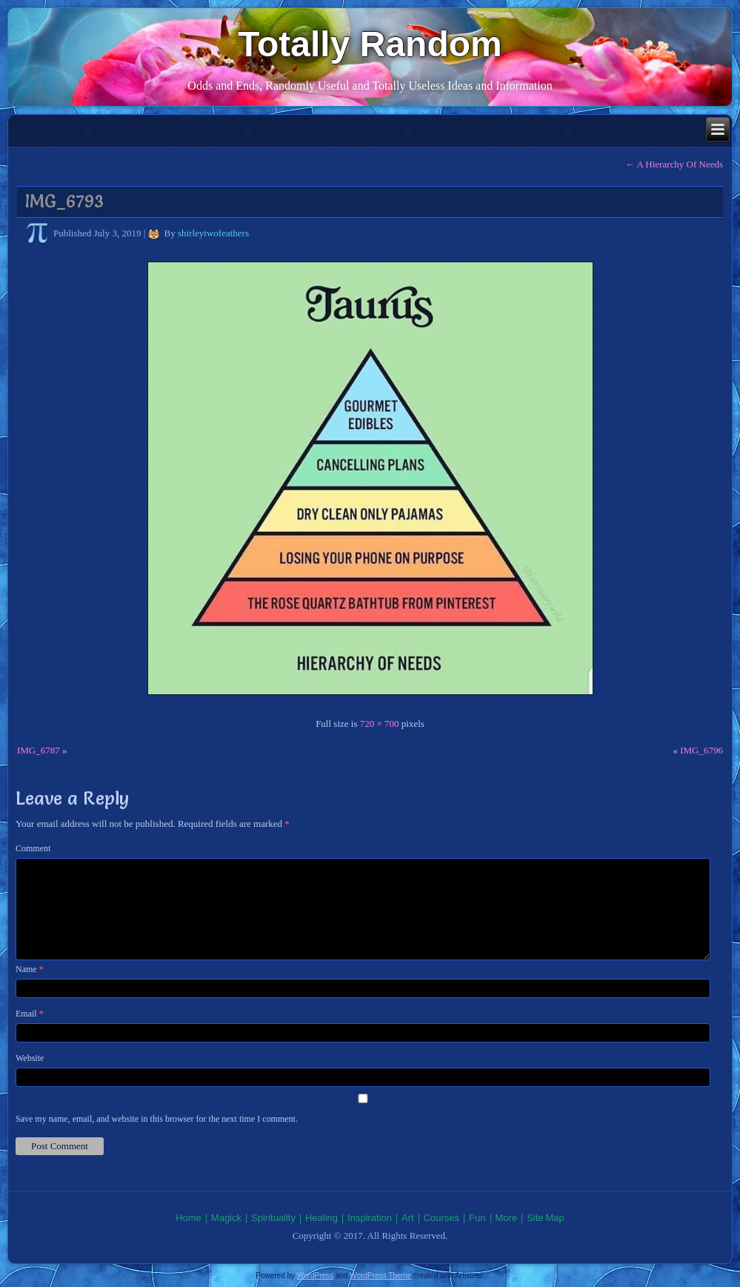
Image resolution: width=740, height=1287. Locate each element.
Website (30, 1058)
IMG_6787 (38, 750)
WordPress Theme (380, 1275)
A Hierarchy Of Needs (674, 164)
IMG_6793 (64, 201)
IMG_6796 (701, 750)
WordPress (315, 1275)
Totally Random (369, 44)
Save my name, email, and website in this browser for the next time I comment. (157, 1119)
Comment (33, 848)
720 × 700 (379, 723)
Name (30, 969)
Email (30, 1013)
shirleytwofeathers (213, 233)
